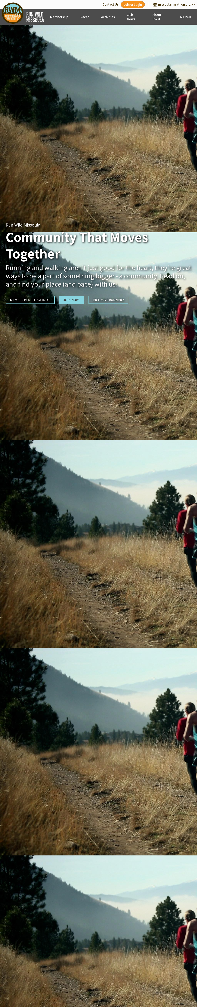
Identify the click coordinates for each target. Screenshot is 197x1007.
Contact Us (110, 4)
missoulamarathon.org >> (174, 4)
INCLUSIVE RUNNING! (108, 300)
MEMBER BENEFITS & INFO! (30, 300)
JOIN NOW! (71, 300)
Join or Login (132, 4)
